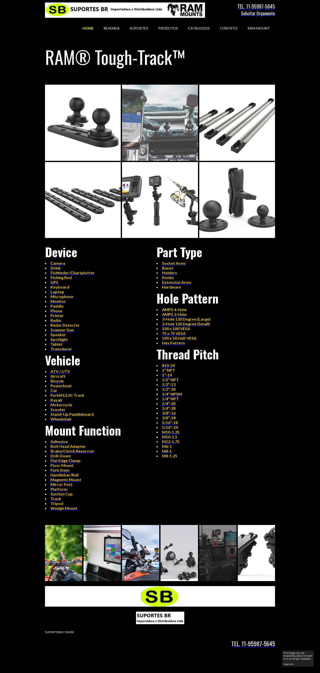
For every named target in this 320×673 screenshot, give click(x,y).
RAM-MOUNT (259, 28)
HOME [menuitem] (88, 28)
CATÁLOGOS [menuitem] (199, 28)
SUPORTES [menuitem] (139, 28)
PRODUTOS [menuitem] (168, 28)
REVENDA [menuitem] (112, 28)
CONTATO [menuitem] (229, 28)
